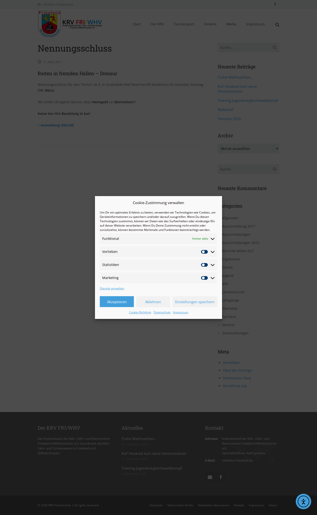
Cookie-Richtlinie (140, 312)
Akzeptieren (117, 301)
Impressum (180, 312)
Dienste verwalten (112, 288)
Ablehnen (153, 301)
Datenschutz (162, 312)
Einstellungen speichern (195, 301)
